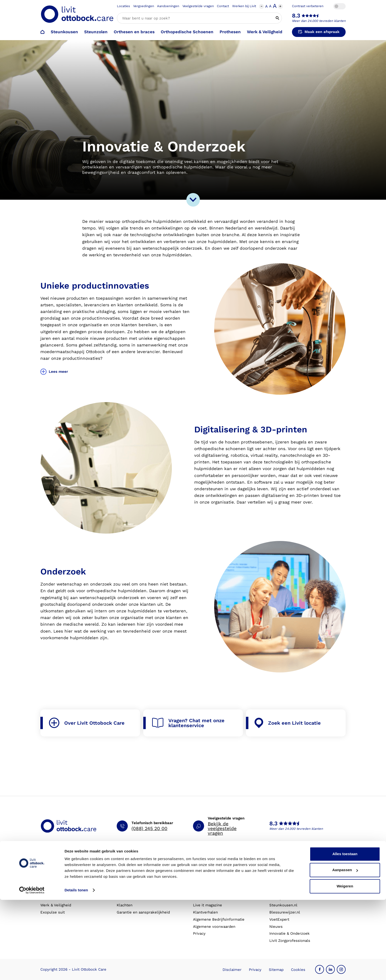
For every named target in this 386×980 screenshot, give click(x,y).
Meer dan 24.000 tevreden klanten (319, 21)
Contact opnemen (132, 891)
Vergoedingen (143, 6)
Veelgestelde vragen (198, 6)
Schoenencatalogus (210, 869)
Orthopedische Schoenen (187, 31)
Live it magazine (207, 905)
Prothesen (230, 31)
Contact (223, 6)
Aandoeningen (168, 6)
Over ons (277, 869)
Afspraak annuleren (134, 884)
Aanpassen (345, 950)
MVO (273, 891)
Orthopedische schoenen (62, 884)
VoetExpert (279, 919)
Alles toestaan (344, 934)
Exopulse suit (52, 912)
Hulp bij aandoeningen (213, 877)
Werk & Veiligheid (264, 31)
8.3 (296, 15)
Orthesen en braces (134, 31)
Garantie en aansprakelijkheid (143, 912)
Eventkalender (206, 898)
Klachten (124, 905)
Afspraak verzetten (134, 877)
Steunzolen (96, 31)
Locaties (123, 6)
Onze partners (282, 898)
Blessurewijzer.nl (284, 912)
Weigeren (345, 966)
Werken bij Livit (244, 6)
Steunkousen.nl (283, 905)
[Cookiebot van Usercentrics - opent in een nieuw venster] (31, 970)
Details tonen (76, 970)
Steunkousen (64, 31)
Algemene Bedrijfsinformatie (218, 919)
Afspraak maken (131, 869)
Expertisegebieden (286, 884)
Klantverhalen (205, 912)
